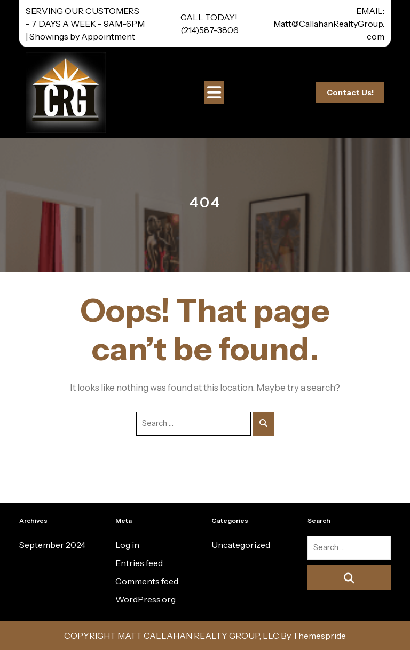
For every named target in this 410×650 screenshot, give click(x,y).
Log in (127, 544)
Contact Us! (350, 92)
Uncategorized (240, 544)
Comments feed (146, 581)
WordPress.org (145, 599)
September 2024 (52, 544)
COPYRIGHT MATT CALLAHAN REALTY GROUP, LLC (171, 635)
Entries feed (139, 563)
